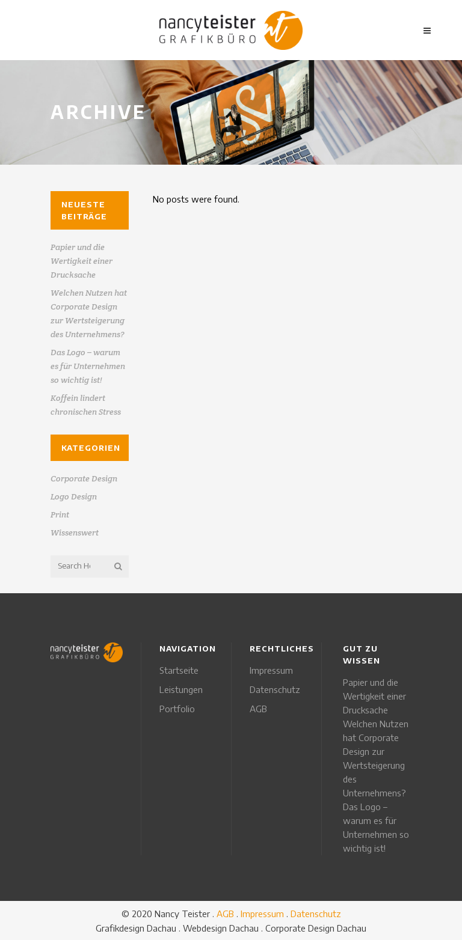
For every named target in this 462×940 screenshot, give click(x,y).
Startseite (179, 670)
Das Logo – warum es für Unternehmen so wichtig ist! (88, 366)
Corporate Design (84, 478)
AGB (258, 708)
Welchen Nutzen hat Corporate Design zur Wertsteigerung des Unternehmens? (375, 758)
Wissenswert (75, 532)
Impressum (271, 670)
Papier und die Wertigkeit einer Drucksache (81, 261)
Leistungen (181, 689)
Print (60, 514)
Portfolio (177, 708)
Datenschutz (275, 689)
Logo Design (74, 496)
